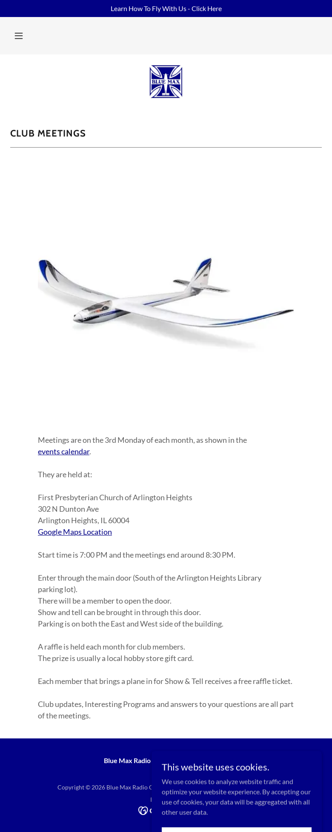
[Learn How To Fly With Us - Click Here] (166, 8)
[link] (166, 82)
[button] (18, 35)
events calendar (63, 451)
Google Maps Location (75, 531)
